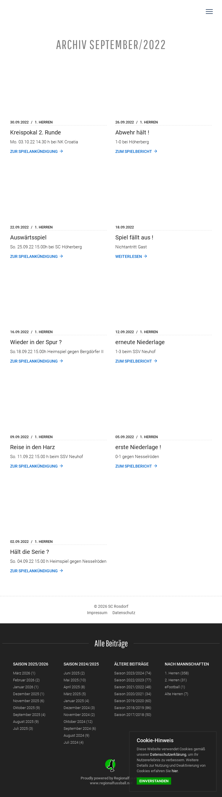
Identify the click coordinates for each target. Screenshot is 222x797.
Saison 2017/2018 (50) (132, 714)
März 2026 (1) (24, 673)
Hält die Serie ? (29, 551)
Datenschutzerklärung (168, 754)
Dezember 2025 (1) (28, 694)
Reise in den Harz (32, 447)
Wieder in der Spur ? (36, 342)
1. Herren (44, 122)
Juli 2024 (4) (74, 742)
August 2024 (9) (76, 735)
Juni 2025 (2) (74, 673)
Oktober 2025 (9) (26, 708)
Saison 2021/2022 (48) (132, 687)
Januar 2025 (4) (76, 701)
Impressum (97, 612)
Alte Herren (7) (176, 694)
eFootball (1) (175, 687)
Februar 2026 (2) (26, 680)
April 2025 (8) (74, 687)
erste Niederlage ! (138, 447)
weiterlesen (128, 256)
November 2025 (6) (28, 701)
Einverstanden (154, 781)
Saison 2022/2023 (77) (132, 680)
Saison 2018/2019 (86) (132, 708)
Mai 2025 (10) (75, 680)
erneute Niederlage (140, 342)
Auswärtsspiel (28, 237)
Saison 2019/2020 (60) (132, 701)
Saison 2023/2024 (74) (132, 673)
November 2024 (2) (79, 714)
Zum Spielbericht (133, 151)
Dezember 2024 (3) (79, 708)
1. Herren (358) (177, 673)
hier (175, 771)
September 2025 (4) (29, 714)
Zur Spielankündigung (34, 151)
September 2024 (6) (80, 728)
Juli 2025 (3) (23, 728)
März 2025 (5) (75, 694)
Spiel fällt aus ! (134, 237)
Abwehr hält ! (132, 132)
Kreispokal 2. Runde (35, 132)
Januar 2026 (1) (25, 687)
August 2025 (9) (26, 721)
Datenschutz (123, 612)
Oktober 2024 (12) (78, 721)
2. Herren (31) (176, 680)
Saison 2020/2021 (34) (132, 694)
